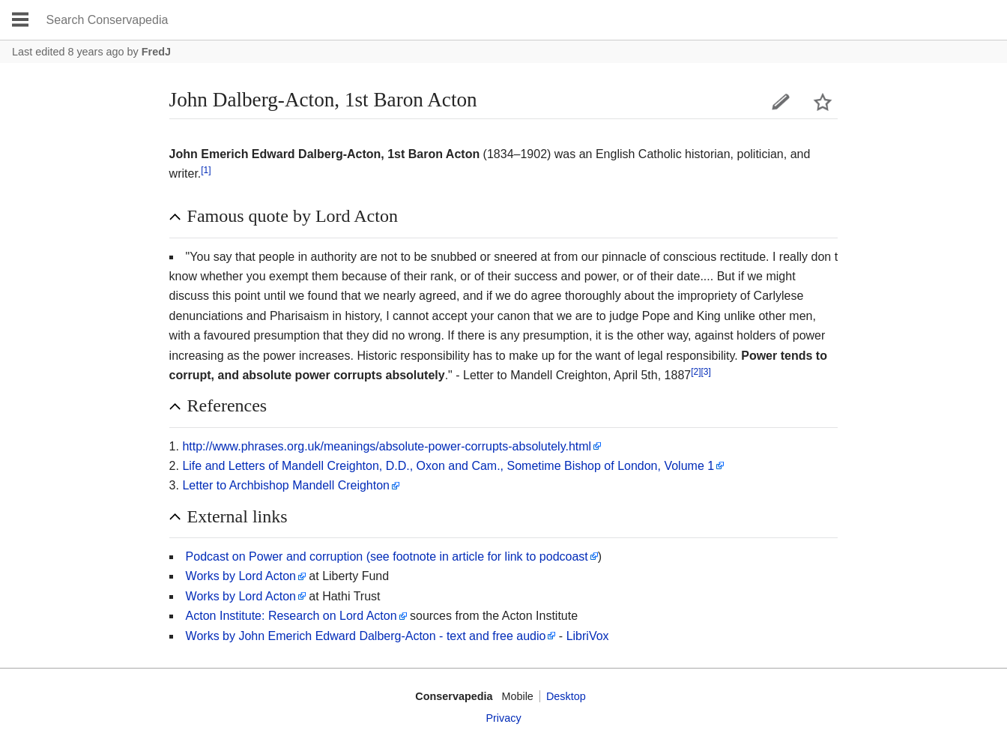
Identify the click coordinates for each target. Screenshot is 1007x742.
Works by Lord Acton (241, 576)
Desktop (566, 696)
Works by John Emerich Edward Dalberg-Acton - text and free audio (366, 636)
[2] (696, 372)
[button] (503, 217)
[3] (706, 372)
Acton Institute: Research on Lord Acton (291, 615)
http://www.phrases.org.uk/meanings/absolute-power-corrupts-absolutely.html (386, 446)
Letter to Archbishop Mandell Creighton (286, 485)
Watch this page (823, 102)
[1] (206, 170)
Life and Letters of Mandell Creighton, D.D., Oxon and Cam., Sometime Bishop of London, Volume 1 (448, 465)
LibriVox (587, 636)
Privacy (503, 718)
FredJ (156, 52)
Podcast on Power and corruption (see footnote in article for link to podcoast (387, 556)
